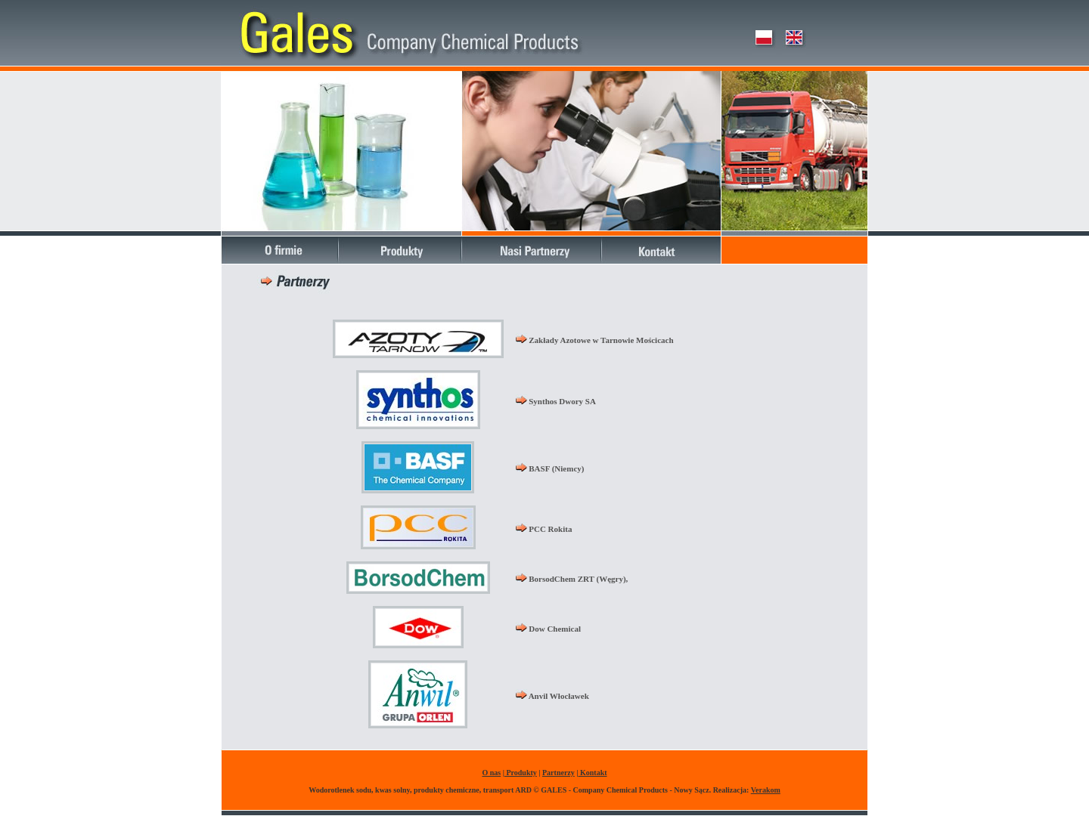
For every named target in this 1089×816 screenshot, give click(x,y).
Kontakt (592, 772)
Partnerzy (558, 772)
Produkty (520, 772)
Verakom (765, 790)
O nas (491, 772)
